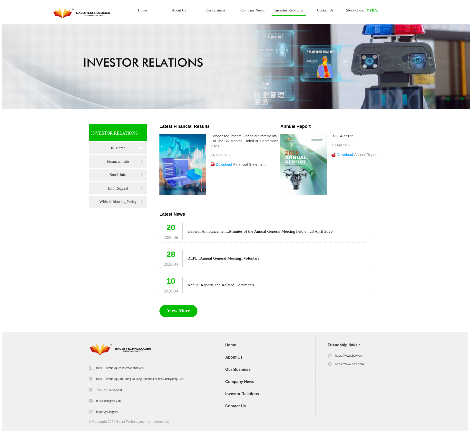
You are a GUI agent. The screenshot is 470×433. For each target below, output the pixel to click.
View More (178, 310)
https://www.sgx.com (349, 364)
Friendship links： (345, 345)
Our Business (215, 10)
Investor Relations (288, 10)
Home (142, 10)
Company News (252, 10)
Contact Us (325, 10)
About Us (179, 10)
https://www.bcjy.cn (348, 355)
